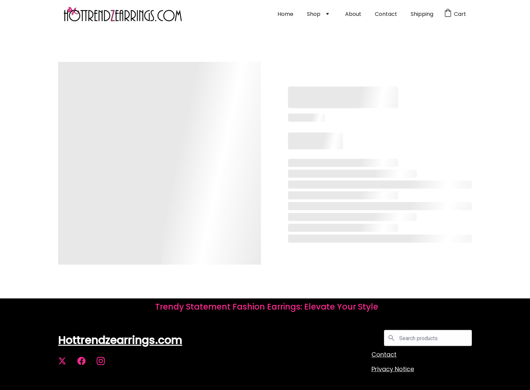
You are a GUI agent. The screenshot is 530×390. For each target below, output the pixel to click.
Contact (386, 14)
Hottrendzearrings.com (120, 341)
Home (285, 14)
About (353, 14)
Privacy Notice (392, 370)
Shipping (422, 14)
